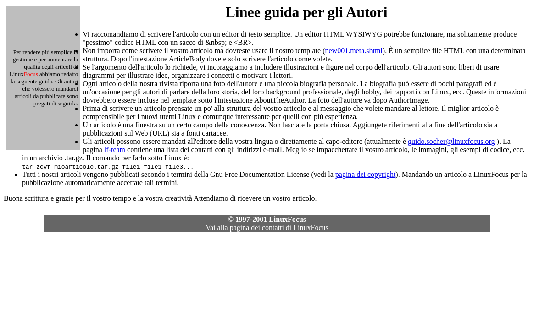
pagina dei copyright (365, 174)
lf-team (114, 150)
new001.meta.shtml (353, 51)
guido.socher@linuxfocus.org (451, 141)
